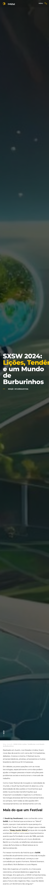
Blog (4, 744)
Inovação (11, 389)
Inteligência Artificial (21, 389)
